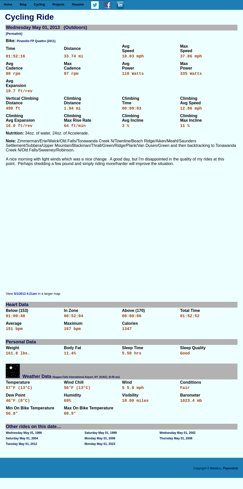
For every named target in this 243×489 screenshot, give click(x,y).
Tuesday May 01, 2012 (21, 455)
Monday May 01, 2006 (100, 449)
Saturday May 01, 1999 (101, 444)
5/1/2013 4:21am (25, 299)
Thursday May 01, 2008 (175, 449)
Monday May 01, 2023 (100, 455)
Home (8, 4)
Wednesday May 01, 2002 (177, 444)
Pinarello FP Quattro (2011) (36, 41)
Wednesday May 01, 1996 (24, 444)
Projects (58, 4)
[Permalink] (14, 34)
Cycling (39, 4)
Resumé (78, 4)
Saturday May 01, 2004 (22, 449)
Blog (23, 4)
